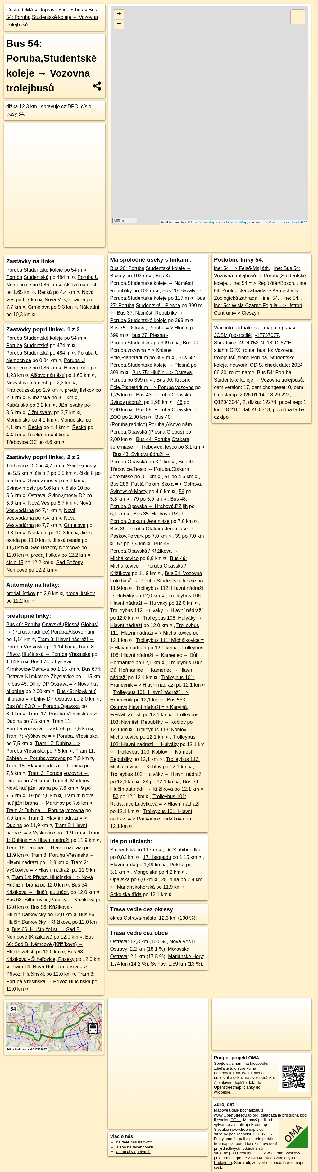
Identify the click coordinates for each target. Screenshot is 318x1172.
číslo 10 (74, 488)
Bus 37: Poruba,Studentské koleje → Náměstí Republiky (151, 283)
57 (120, 543)
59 (181, 491)
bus (79, 9)
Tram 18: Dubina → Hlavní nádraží (44, 847)
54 (258, 259)
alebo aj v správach (133, 1151)
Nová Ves (38, 503)
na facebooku (256, 1063)
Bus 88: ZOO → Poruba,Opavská (43, 706)
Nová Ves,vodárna (65, 299)
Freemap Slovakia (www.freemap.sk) (240, 1126)
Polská (177, 864)
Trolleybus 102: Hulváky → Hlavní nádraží (156, 774)
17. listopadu (157, 857)
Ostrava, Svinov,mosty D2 (56, 495)
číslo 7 (42, 473)
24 (145, 781)
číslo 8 (87, 473)
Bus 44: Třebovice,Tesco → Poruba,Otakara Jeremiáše (152, 469)
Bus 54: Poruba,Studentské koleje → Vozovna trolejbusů (52, 17)
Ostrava (118, 941)
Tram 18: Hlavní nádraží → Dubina (44, 765)
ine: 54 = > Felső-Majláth (241, 268)
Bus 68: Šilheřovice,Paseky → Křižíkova (50, 899)
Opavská (119, 879)
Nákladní (89, 307)
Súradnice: (226, 342)
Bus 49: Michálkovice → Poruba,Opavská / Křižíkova (148, 566)
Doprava (48, 9)
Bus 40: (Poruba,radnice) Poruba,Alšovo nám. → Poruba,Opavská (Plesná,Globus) (154, 424)
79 (136, 499)
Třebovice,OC (21, 442)
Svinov (158, 963)
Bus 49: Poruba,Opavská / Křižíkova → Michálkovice (144, 551)
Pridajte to (223, 1162)
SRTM (256, 1158)
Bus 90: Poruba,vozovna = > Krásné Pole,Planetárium (154, 350)
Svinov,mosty (81, 465)
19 (31, 795)
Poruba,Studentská (27, 277)
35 (178, 536)
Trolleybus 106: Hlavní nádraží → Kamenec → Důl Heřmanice (156, 655)
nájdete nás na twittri (134, 1142)
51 (167, 476)
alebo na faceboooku (134, 1147)
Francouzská (20, 390)
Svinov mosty (21, 488)
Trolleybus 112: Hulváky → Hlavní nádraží (156, 610)
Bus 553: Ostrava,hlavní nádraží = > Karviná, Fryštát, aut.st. (149, 707)
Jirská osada (66, 540)
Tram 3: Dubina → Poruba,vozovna (45, 810)
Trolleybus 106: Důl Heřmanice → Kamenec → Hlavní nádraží (156, 670)
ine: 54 (270, 298)
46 (179, 402)
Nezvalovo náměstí (27, 382)
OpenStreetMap (203, 222)
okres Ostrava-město (133, 918)
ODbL (235, 1119)
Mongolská (18, 419)
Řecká (45, 292)
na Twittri (244, 1073)
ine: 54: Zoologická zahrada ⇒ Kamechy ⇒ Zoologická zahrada (261, 291)
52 (115, 796)
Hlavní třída (76, 367)
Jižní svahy (70, 405)
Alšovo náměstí (81, 284)
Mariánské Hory (185, 956)
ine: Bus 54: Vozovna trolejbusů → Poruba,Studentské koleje (260, 276)
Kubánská (39, 397)
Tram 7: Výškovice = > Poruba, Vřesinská (52, 736)
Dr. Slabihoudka (182, 849)
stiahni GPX (227, 350)
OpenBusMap (236, 222)
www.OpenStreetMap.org (236, 1115)
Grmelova (38, 307)
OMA (27, 9)
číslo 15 (14, 562)
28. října (170, 879)
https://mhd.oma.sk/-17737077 (284, 222)
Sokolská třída (125, 894)
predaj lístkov (79, 390)
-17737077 (267, 335)
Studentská (122, 849)
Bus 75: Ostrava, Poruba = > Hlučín (149, 327)
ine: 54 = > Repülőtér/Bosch (263, 283)
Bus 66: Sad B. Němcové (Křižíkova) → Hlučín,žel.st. (50, 944)
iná (66, 9)
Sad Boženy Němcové (55, 547)
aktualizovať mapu (256, 327)
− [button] (119, 24)
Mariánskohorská (136, 887)
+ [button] (119, 14)
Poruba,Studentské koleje (34, 269)
